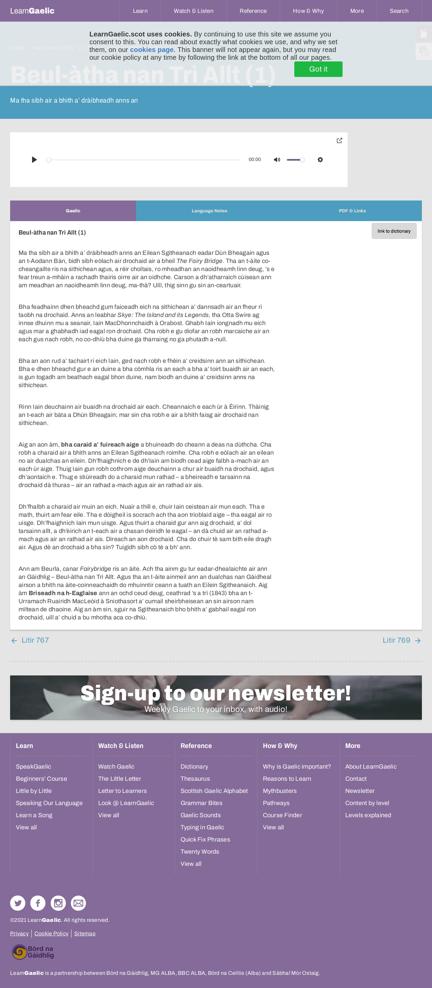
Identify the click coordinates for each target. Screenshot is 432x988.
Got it (318, 69)
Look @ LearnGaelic (126, 803)
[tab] (73, 211)
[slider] (144, 160)
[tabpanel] (216, 425)
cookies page (151, 49)
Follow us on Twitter (17, 903)
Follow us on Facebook (38, 903)
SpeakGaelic (33, 766)
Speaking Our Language (49, 803)
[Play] (34, 160)
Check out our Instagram (58, 903)
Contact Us (78, 903)
